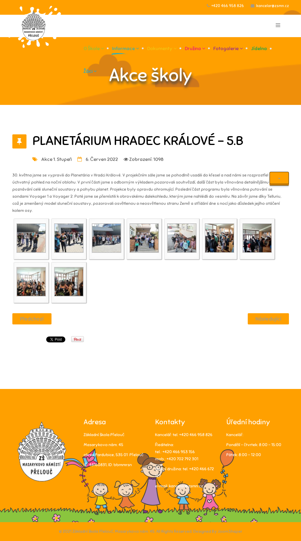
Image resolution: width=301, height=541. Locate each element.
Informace (123, 49)
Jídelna (259, 49)
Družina (193, 49)
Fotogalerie (226, 49)
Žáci (88, 71)
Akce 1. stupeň (56, 159)
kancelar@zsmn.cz (272, 6)
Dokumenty (159, 49)
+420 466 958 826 (228, 6)
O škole (92, 49)
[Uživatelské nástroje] (279, 178)
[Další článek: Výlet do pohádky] (268, 318)
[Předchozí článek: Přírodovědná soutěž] (31, 318)
